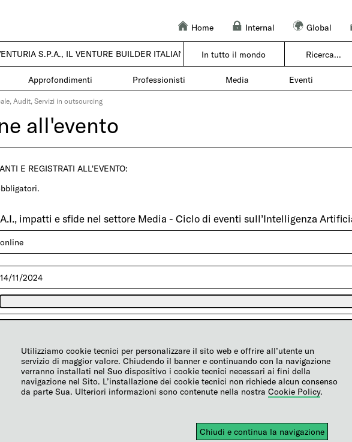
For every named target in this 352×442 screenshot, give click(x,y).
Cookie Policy (294, 391)
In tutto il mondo (233, 54)
